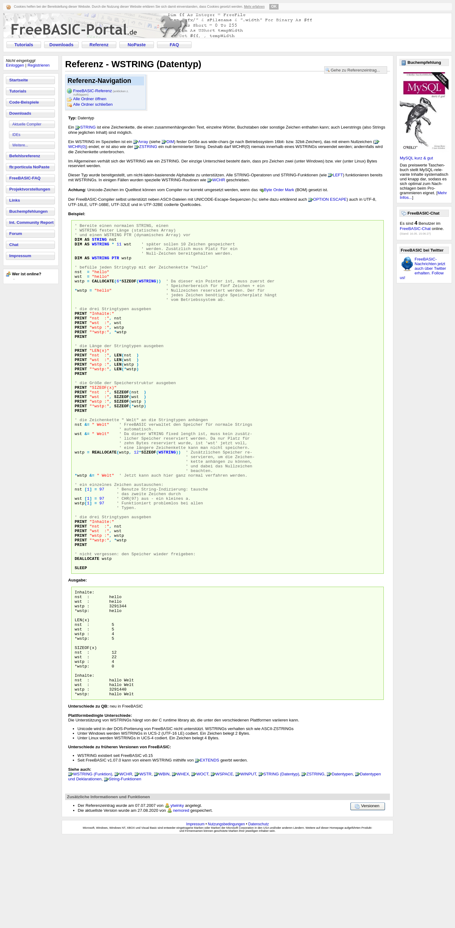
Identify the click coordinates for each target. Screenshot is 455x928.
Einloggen (15, 65)
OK (274, 6)
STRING (88, 127)
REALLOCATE (104, 498)
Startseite (18, 80)
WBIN (164, 864)
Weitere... (20, 145)
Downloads (61, 44)
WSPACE (224, 864)
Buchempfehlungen (28, 211)
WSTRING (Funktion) (92, 864)
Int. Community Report (31, 222)
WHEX (183, 864)
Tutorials (23, 44)
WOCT (202, 864)
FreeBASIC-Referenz (101, 91)
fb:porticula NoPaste (29, 167)
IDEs (16, 135)
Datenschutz (258, 915)
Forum (15, 233)
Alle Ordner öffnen (89, 98)
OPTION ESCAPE (330, 199)
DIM (170, 141)
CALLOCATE (103, 293)
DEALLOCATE (87, 626)
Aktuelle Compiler (26, 124)
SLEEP (81, 637)
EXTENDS (209, 850)
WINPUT (248, 864)
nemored (181, 901)
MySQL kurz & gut (416, 158)
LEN (118, 381)
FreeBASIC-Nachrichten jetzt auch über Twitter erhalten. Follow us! (423, 268)
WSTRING (100, 248)
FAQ (174, 44)
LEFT (338, 175)
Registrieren (38, 65)
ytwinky (177, 896)
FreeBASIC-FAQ (24, 178)
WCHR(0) (77, 146)
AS (87, 243)
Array (143, 141)
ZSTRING (148, 146)
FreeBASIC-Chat (415, 228)
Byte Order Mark (279, 189)
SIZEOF (129, 293)
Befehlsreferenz (24, 156)
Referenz (99, 44)
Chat (14, 244)
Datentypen (342, 864)
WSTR (145, 864)
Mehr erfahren (254, 6)
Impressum (20, 255)
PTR (115, 265)
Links (14, 200)
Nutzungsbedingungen (226, 915)
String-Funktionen (125, 869)
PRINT (81, 332)
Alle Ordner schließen (93, 104)
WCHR (218, 180)
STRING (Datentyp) (281, 864)
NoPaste (137, 44)
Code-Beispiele (24, 102)
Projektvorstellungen (29, 189)
